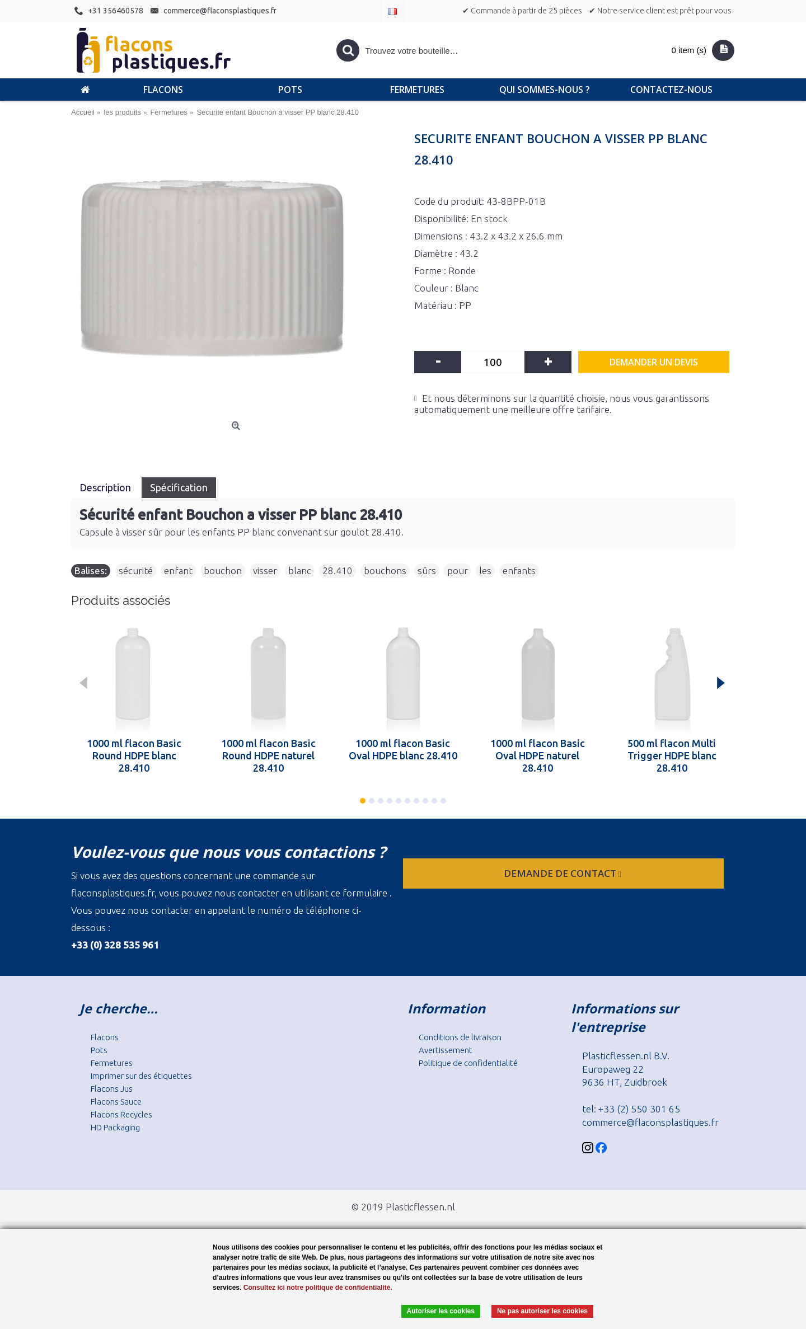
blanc (299, 570)
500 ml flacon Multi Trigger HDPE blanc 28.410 (671, 755)
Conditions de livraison (460, 1037)
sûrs (427, 570)
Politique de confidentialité (468, 1063)
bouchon (223, 570)
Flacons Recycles (121, 1114)
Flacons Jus (112, 1088)
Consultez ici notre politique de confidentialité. (317, 1288)
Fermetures (112, 1063)
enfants (519, 570)
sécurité (136, 570)
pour (457, 570)
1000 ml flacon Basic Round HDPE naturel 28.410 (268, 755)
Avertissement (445, 1050)
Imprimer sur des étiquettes (141, 1076)
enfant (178, 570)
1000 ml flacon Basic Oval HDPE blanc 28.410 (403, 749)
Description (106, 487)
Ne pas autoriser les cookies (542, 1311)
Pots (99, 1050)
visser (265, 570)
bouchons (385, 570)
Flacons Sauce (116, 1101)
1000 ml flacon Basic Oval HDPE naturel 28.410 (537, 755)
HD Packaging (115, 1127)
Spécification (179, 487)
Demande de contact (564, 873)
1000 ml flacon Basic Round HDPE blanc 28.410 (134, 755)
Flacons (105, 1037)
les (485, 570)
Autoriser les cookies (441, 1311)
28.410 (337, 570)
